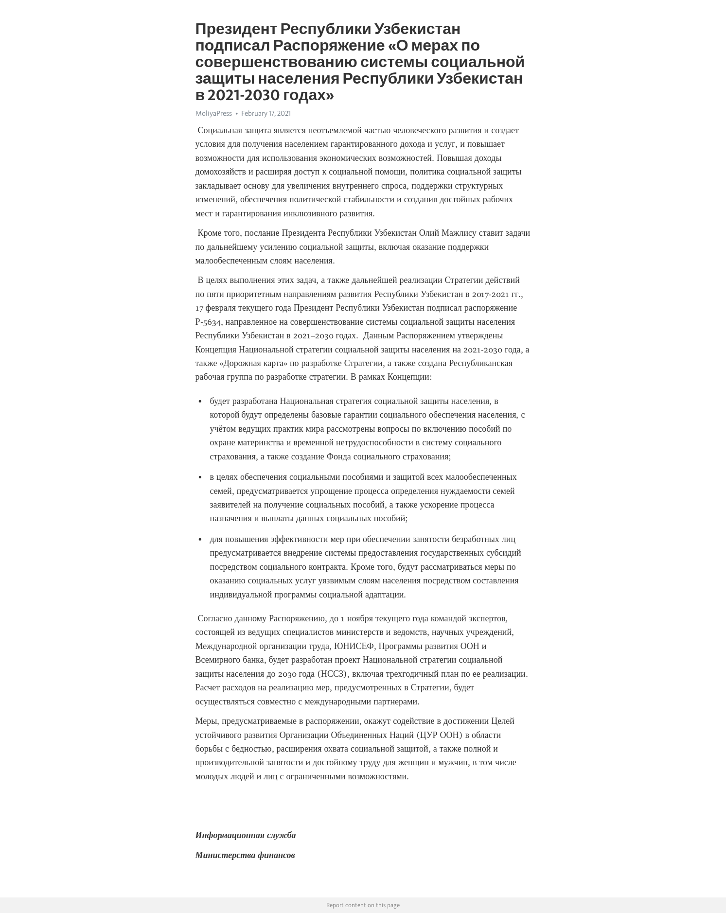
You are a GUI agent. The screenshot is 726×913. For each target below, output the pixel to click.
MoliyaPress (213, 113)
